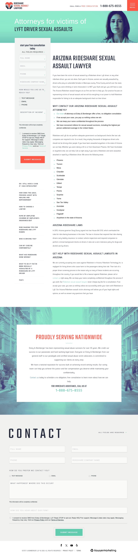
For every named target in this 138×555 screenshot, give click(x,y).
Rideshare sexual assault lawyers (75, 281)
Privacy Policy (27, 146)
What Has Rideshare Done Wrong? (28, 256)
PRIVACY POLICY (68, 550)
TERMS (78, 550)
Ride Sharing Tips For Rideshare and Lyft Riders (28, 229)
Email (24, 101)
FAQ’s (21, 280)
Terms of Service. (57, 520)
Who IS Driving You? (27, 239)
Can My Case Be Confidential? (25, 246)
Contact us (34, 377)
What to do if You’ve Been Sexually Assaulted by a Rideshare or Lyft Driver (28, 268)
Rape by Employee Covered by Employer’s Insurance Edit (29, 218)
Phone (24, 105)
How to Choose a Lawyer (26, 208)
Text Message (28, 98)
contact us (56, 278)
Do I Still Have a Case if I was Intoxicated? (28, 185)
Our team (60, 114)
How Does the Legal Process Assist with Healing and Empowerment (28, 196)
